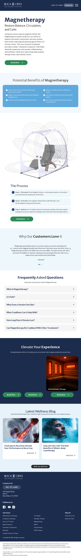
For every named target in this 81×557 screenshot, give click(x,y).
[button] (76, 5)
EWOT (36, 524)
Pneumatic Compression (10, 527)
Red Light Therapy (39, 518)
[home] (13, 5)
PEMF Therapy (38, 530)
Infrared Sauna (38, 527)
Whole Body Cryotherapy (10, 515)
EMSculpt (5, 530)
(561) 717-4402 (57, 5)
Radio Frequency (7, 524)
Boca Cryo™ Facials (8, 521)
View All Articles (40, 466)
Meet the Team (69, 518)
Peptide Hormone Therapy (10, 533)
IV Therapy (37, 515)
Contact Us (68, 5)
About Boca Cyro (70, 515)
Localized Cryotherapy (9, 518)
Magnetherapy (38, 521)
